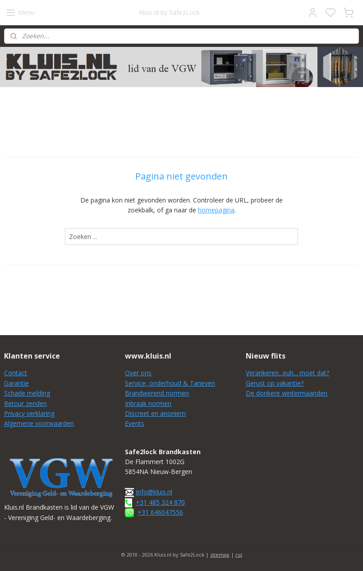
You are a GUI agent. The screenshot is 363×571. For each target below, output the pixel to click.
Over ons (138, 372)
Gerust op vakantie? (274, 383)
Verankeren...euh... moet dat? (287, 372)
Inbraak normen (148, 403)
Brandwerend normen (157, 393)
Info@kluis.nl (154, 492)
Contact (15, 372)
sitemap (220, 554)
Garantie (16, 383)
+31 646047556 (160, 512)
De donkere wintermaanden (286, 393)
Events (134, 423)
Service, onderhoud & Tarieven (170, 383)
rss (238, 554)
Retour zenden (25, 403)
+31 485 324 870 (160, 502)
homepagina (216, 210)
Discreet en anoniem (155, 413)
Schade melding (27, 393)
